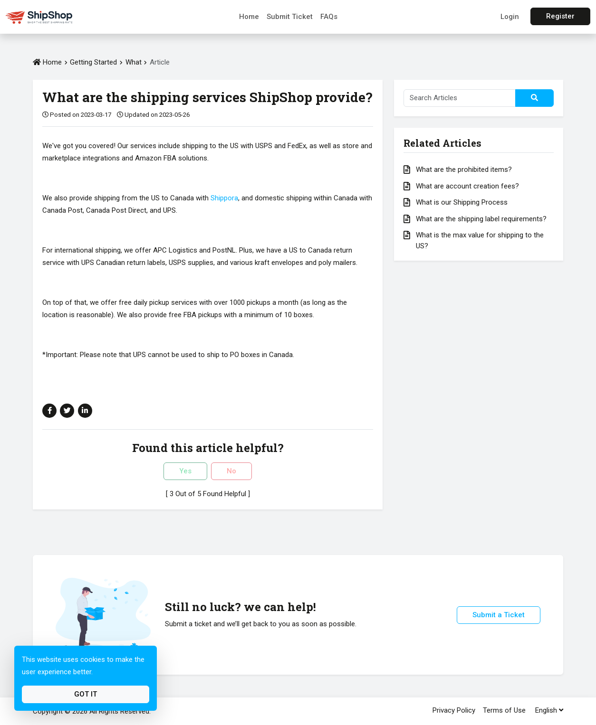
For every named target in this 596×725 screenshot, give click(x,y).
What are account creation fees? (467, 186)
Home (249, 16)
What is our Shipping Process (462, 202)
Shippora (224, 198)
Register (560, 16)
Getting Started (93, 62)
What (134, 62)
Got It (85, 694)
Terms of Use (504, 710)
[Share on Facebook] (49, 411)
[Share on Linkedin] (85, 411)
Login (509, 16)
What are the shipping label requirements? (481, 219)
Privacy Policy (454, 710)
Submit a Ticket (498, 615)
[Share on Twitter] (67, 411)
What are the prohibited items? (464, 169)
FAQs (328, 16)
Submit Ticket (290, 16)
